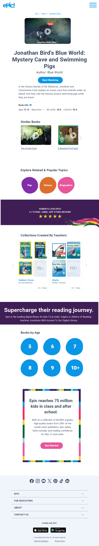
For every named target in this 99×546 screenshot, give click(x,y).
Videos (43, 14)
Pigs (36, 14)
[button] (32, 266)
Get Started (52, 445)
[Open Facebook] (32, 481)
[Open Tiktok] (61, 481)
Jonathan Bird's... (55, 14)
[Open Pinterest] (55, 481)
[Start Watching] (50, 80)
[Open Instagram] (38, 481)
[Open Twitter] (49, 481)
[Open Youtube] (44, 481)
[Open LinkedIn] (67, 481)
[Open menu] (93, 6)
